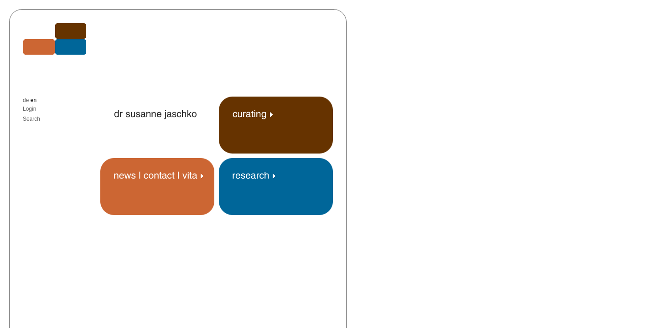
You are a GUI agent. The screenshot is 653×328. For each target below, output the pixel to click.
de (26, 100)
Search (31, 119)
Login (29, 109)
